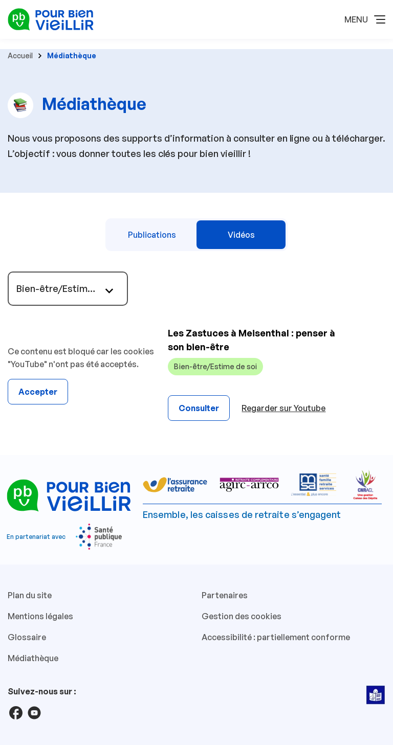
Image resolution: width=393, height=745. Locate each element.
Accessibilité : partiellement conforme (276, 637)
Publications (152, 235)
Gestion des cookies (241, 616)
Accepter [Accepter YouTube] (37, 392)
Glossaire (27, 637)
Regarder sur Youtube (283, 408)
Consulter (199, 408)
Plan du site (30, 595)
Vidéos (241, 235)
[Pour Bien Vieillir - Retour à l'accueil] (51, 18)
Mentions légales (40, 616)
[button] (364, 19)
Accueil (20, 55)
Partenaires (225, 595)
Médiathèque (33, 658)
